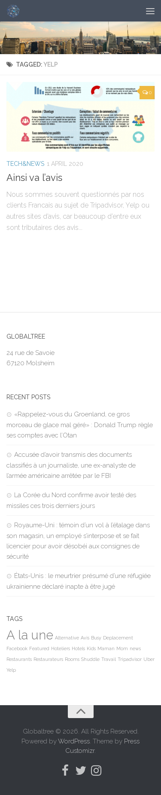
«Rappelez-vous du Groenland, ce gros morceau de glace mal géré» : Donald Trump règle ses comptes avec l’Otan (79, 424)
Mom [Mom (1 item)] (122, 648)
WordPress (74, 741)
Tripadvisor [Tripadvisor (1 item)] (130, 659)
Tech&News (25, 163)
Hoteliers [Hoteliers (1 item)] (60, 648)
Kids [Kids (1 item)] (91, 648)
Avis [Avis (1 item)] (85, 637)
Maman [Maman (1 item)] (106, 648)
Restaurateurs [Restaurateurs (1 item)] (48, 659)
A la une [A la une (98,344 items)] (29, 634)
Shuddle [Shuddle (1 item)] (90, 659)
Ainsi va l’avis (34, 177)
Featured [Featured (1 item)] (39, 648)
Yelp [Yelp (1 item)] (11, 670)
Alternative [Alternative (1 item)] (67, 637)
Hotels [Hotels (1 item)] (78, 648)
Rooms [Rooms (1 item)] (72, 659)
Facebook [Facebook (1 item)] (16, 648)
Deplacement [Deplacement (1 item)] (118, 637)
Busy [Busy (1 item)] (96, 637)
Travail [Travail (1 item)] (108, 659)
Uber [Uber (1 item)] (149, 659)
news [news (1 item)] (135, 648)
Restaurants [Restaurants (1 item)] (19, 659)
